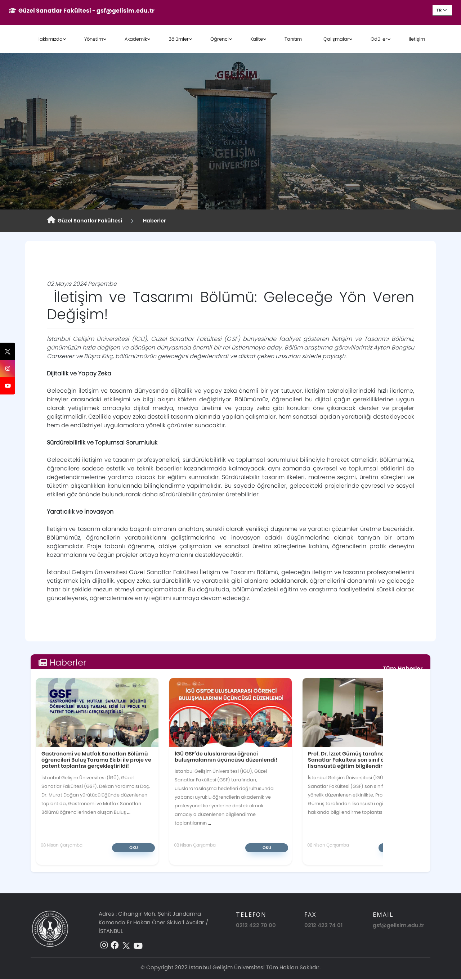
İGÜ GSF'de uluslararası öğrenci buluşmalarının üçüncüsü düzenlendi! (226, 756)
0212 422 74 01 (323, 925)
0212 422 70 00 (256, 925)
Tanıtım (293, 39)
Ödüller (379, 39)
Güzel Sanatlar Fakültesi (84, 220)
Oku (133, 848)
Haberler (153, 220)
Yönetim (93, 39)
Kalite (256, 39)
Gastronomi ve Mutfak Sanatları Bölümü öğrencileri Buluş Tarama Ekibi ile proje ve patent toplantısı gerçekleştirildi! (96, 760)
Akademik (136, 39)
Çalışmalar (336, 39)
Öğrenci (219, 39)
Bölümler (179, 39)
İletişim (417, 39)
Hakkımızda (49, 39)
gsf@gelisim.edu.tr (398, 925)
